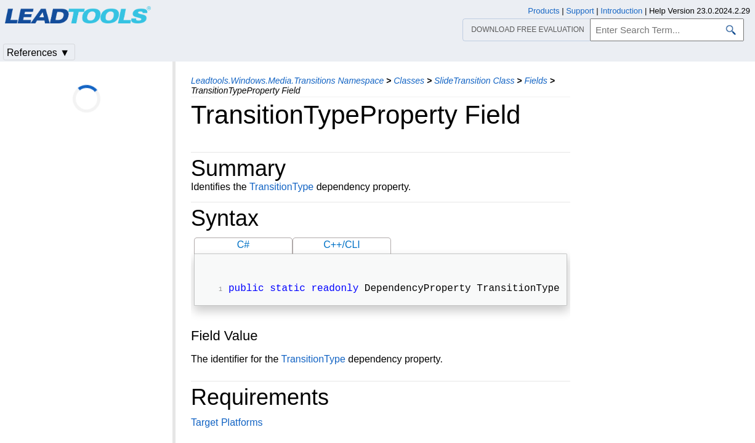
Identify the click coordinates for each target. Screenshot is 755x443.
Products (543, 10)
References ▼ (38, 52)
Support (580, 10)
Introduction (621, 10)
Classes (409, 81)
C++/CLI (341, 244)
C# (243, 244)
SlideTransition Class (474, 81)
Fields (535, 81)
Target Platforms (226, 423)
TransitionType (281, 187)
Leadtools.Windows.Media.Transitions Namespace (287, 81)
